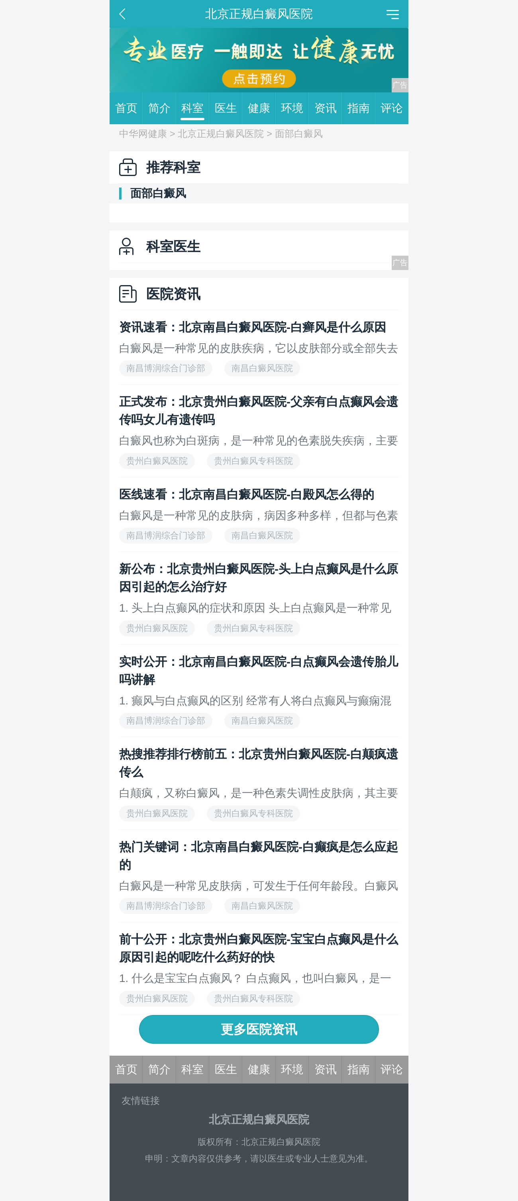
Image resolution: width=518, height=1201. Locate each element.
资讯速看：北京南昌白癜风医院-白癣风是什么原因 (252, 327)
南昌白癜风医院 (262, 368)
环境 (295, 108)
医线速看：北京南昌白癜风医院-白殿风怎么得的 (246, 494)
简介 (162, 108)
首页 (129, 108)
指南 (361, 108)
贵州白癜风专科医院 (253, 461)
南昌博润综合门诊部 (165, 368)
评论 (392, 108)
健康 (262, 108)
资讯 (328, 108)
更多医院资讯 (259, 1029)
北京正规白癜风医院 (221, 133)
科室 (195, 108)
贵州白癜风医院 (157, 461)
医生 (229, 108)
